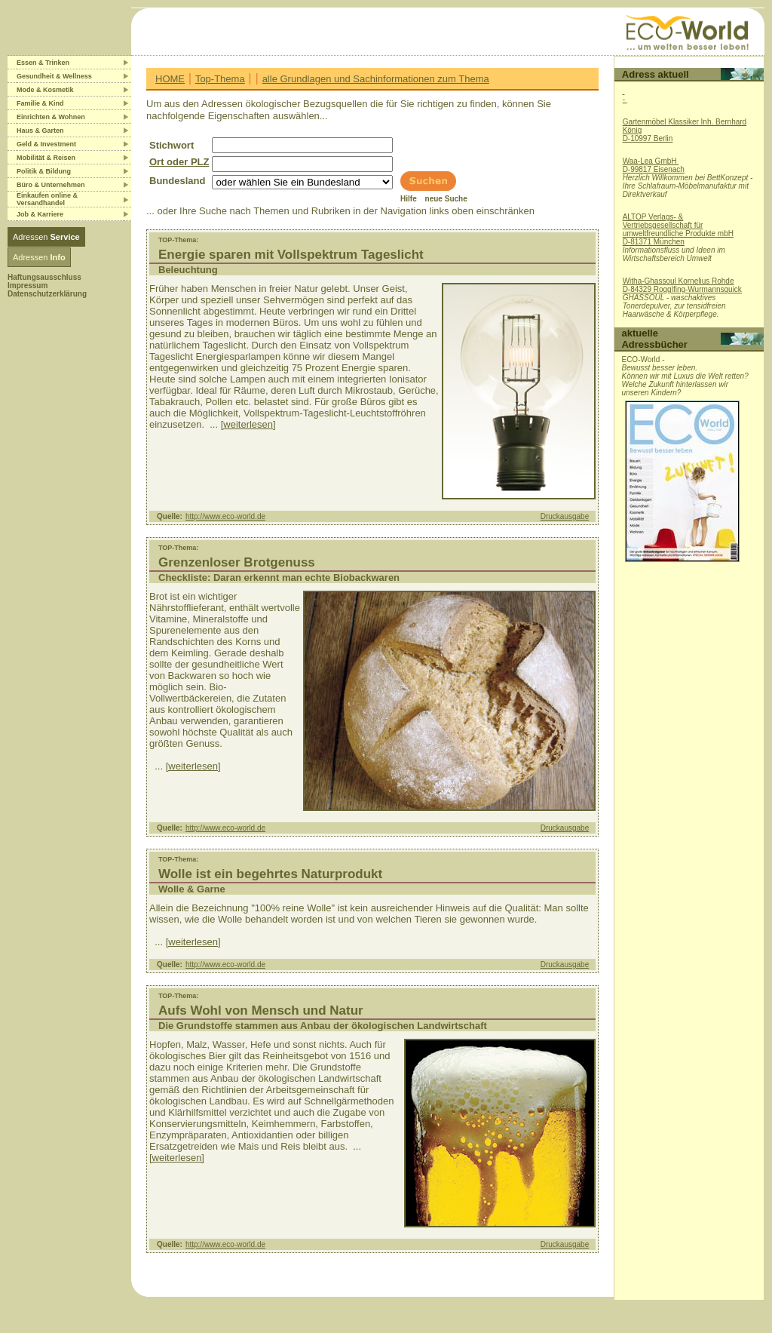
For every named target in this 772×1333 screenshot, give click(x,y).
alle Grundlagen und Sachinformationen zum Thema (375, 78)
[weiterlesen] (248, 424)
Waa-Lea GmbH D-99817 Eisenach (654, 165)
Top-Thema (220, 78)
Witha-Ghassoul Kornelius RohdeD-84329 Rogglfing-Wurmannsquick (682, 285)
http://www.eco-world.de (225, 516)
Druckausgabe (565, 516)
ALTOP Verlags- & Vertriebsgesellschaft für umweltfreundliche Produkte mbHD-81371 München (678, 229)
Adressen (46, 236)
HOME (170, 78)
